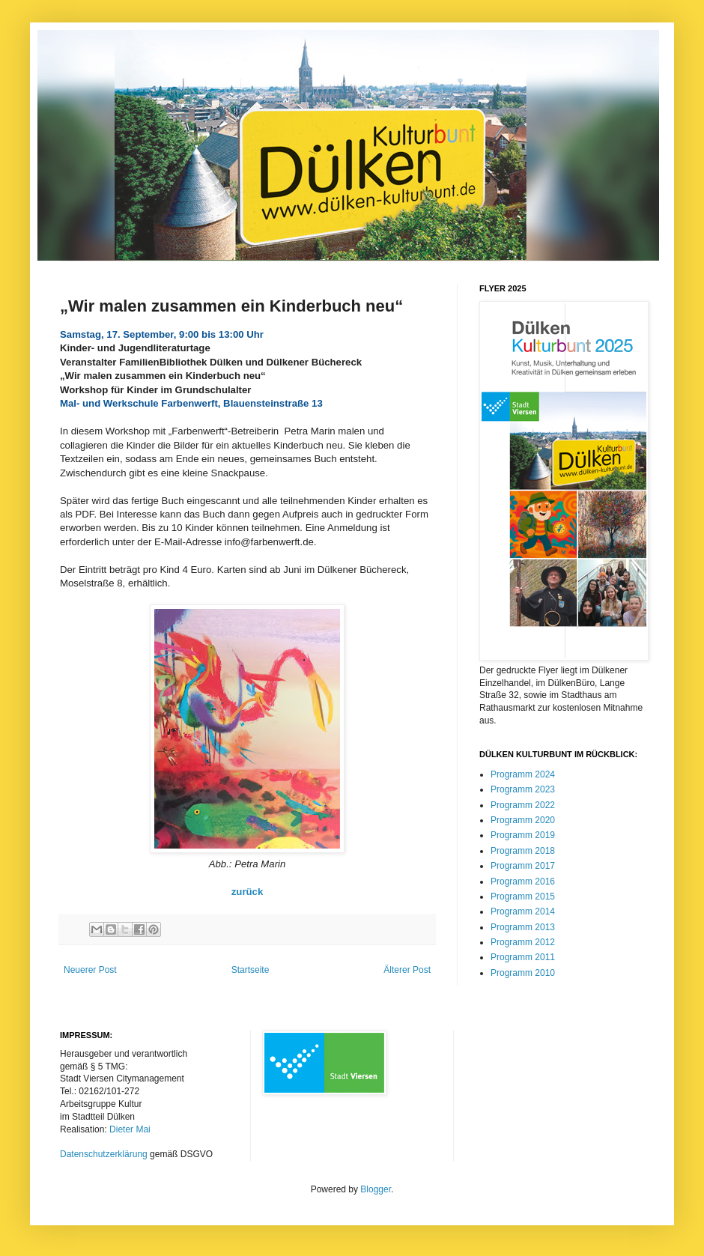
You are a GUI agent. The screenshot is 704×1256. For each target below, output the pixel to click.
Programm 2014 (523, 911)
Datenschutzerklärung (104, 1154)
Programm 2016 (523, 881)
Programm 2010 (523, 973)
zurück (247, 891)
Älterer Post (407, 970)
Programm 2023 (523, 789)
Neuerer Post (90, 970)
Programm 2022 (523, 805)
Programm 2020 (523, 820)
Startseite (250, 970)
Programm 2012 (523, 942)
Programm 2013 (523, 927)
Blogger (375, 1189)
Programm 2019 (523, 835)
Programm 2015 (523, 896)
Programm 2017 (523, 866)
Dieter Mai (130, 1129)
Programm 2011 (523, 957)
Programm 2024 (523, 774)
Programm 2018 (523, 851)
